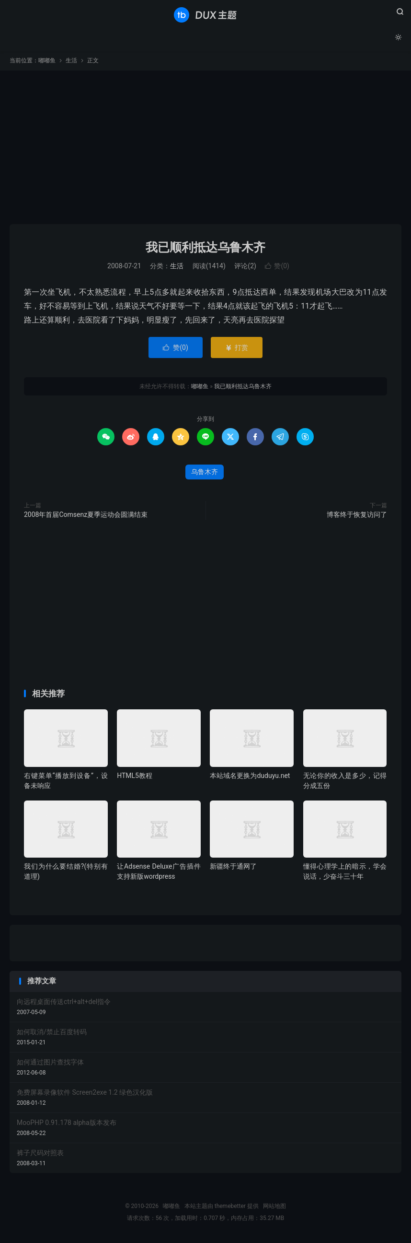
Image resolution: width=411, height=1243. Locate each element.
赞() (277, 268)
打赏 (236, 349)
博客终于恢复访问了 (357, 516)
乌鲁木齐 (204, 473)
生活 (71, 62)
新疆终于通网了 (233, 868)
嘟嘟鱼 (205, 15)
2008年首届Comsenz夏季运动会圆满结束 (86, 516)
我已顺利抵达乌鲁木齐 (205, 249)
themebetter (230, 1207)
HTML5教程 (134, 777)
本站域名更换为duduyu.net (250, 777)
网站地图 (274, 1207)
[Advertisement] (205, 149)
